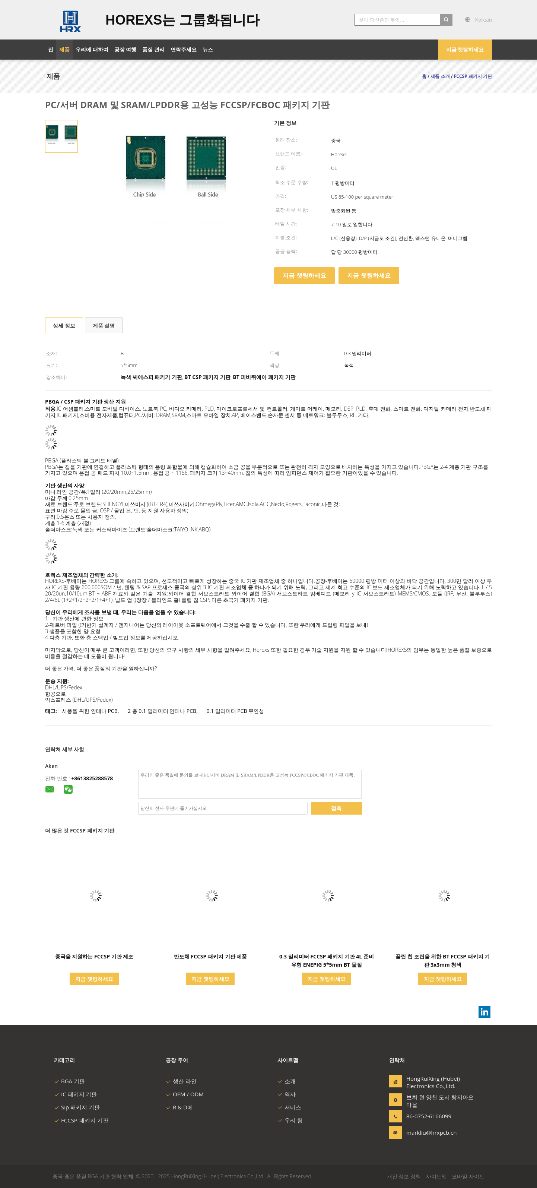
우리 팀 (290, 1120)
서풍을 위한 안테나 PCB (89, 710)
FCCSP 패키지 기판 (81, 1120)
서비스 (289, 1107)
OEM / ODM (185, 1094)
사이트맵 (436, 1176)
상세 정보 (64, 325)
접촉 (336, 808)
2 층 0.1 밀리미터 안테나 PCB (162, 710)
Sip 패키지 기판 (77, 1107)
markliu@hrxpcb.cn (429, 1132)
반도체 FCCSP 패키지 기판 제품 (210, 956)
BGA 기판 (69, 1081)
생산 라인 (181, 1081)
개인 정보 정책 (404, 1176)
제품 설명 (104, 325)
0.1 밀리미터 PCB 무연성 (235, 710)
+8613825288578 (92, 778)
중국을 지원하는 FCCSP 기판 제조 (94, 956)
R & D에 (179, 1107)
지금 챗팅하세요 (465, 49)
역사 (286, 1094)
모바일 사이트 (468, 1176)
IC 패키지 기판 (75, 1094)
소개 (286, 1081)
